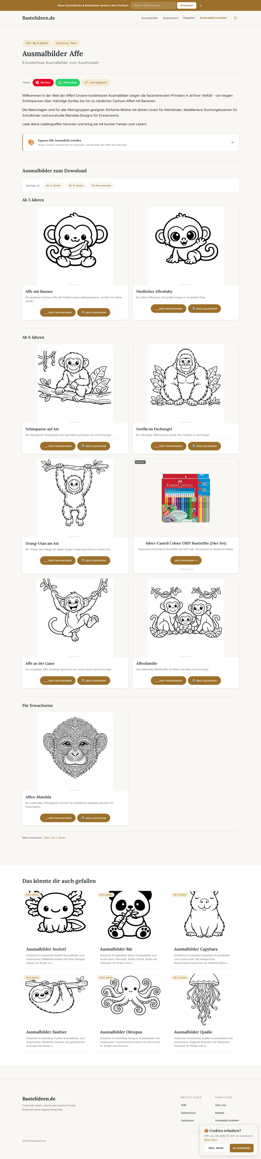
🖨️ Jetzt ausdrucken (93, 312)
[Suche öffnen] (235, 18)
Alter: (37, 43)
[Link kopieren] (98, 83)
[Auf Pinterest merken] (43, 83)
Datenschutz (188, 1113)
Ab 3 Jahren (53, 185)
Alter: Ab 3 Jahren (55, 838)
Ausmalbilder (149, 18)
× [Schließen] (201, 5)
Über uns (220, 1105)
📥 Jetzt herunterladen (58, 312)
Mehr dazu (210, 1139)
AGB (183, 1105)
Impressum (187, 1120)
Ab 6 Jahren (76, 185)
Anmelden (186, 5)
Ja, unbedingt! (242, 1147)
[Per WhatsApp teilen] (68, 83)
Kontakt (219, 1113)
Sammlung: (66, 43)
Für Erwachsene (101, 185)
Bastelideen (170, 18)
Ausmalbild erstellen (213, 18)
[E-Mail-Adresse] (153, 5)
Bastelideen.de (38, 18)
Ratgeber (189, 18)
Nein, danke (216, 1147)
